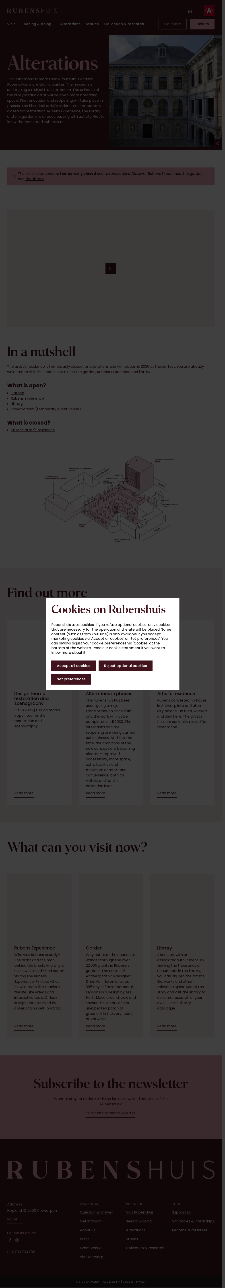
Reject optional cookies (125, 665)
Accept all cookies (73, 665)
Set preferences (71, 679)
